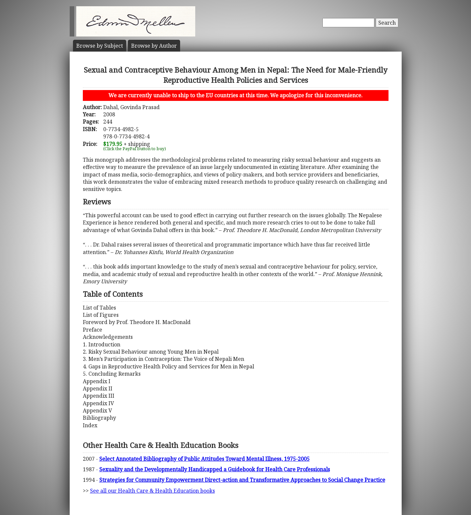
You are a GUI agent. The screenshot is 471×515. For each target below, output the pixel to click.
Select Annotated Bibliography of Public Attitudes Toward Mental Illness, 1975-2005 (204, 458)
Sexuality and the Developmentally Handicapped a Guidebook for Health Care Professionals (214, 469)
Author (154, 45)
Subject (99, 45)
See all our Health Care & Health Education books (152, 490)
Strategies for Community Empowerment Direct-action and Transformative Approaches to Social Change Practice (242, 479)
